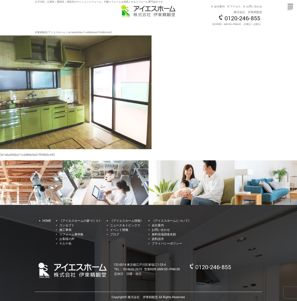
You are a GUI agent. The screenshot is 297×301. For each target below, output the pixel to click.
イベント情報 (119, 230)
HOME (46, 221)
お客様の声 (66, 239)
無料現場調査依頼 (164, 234)
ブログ (114, 234)
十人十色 (65, 243)
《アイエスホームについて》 (171, 221)
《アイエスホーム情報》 (126, 221)
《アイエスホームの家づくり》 (80, 221)
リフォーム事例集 (71, 234)
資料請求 (158, 239)
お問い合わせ (254, 6)
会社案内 (219, 6)
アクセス (235, 6)
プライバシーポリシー (167, 243)
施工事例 (65, 230)
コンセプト (66, 225)
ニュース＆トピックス (125, 225)
